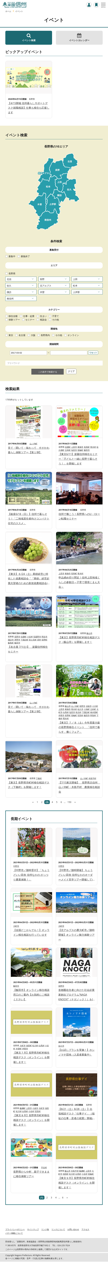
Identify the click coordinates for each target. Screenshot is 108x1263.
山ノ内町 (33, 443)
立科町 (68, 450)
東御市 (80, 447)
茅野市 (17, 639)
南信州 (10, 298)
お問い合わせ (73, 1229)
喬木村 (66, 718)
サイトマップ (33, 1229)
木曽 (42, 292)
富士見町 (33, 639)
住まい (43, 316)
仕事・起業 (28, 316)
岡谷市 (44, 636)
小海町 (87, 709)
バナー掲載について (14, 1233)
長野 (42, 279)
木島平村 (92, 778)
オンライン (73, 335)
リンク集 (45, 1229)
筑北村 (78, 712)
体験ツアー (14, 319)
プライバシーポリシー (15, 1229)
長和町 (87, 447)
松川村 (35, 1045)
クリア (71, 371)
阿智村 (93, 715)
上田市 (74, 447)
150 (69, 802)
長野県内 (45, 335)
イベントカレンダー (79, 37)
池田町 (29, 1045)
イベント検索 (29, 37)
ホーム (8, 11)
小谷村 (30, 636)
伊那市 (61, 715)
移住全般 (13, 316)
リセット (93, 352)
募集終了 (25, 256)
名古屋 (22, 335)
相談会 (43, 319)
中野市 (16, 866)
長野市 (17, 636)
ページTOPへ (101, 1256)
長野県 (12, 273)
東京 (11, 335)
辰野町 (44, 639)
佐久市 (80, 709)
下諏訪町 (24, 639)
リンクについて (58, 1229)
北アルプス (45, 285)
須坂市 (89, 706)
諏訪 (9, 292)
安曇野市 (37, 636)
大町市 (16, 926)
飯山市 (89, 633)
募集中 (12, 256)
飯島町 (11, 642)
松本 (75, 285)
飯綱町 (23, 1108)
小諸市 (35, 1108)
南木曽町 (94, 712)
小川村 (95, 706)
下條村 (39, 778)
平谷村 (44, 1167)
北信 (9, 279)
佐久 (9, 285)
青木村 (93, 447)
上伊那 (76, 292)
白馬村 (66, 712)
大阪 (33, 335)
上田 (75, 279)
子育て (55, 316)
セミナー (29, 319)
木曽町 (19, 1048)
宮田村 (80, 715)
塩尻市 (74, 450)
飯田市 (87, 450)
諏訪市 (11, 639)
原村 (39, 639)
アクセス (85, 1229)
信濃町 (68, 447)
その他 (55, 319)
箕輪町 (80, 450)
